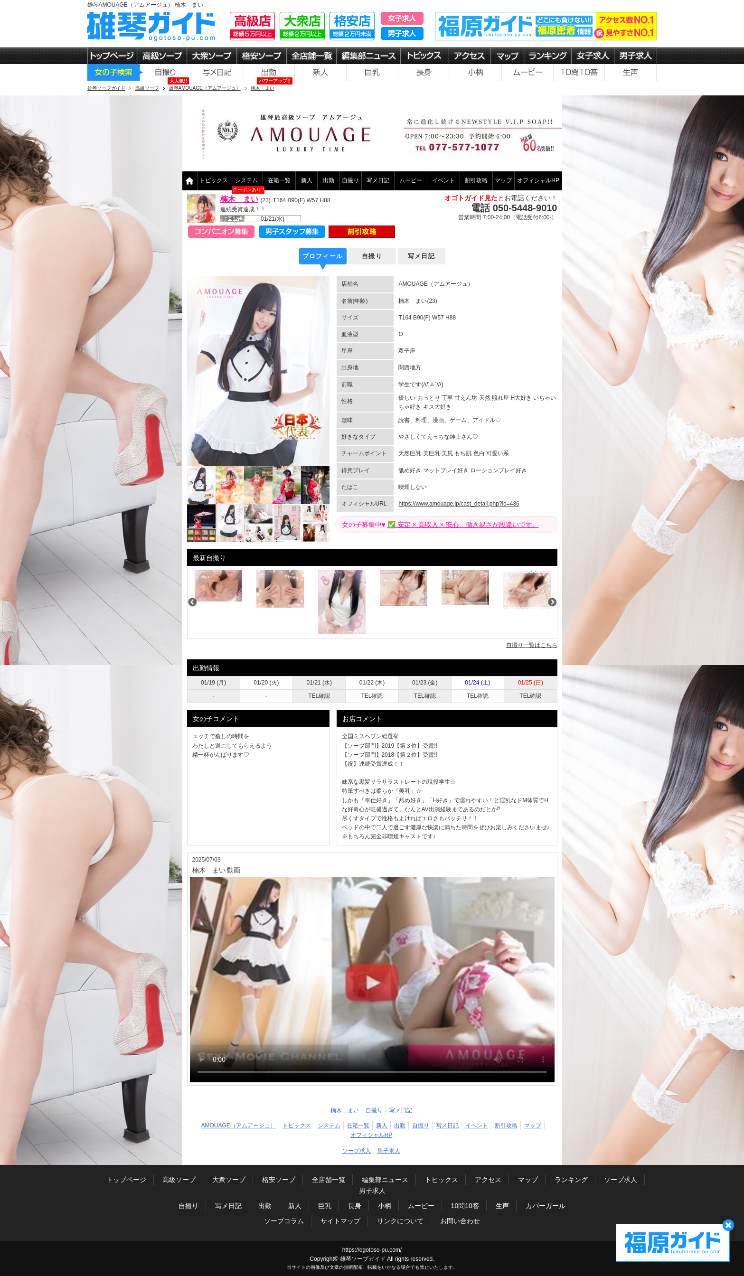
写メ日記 (378, 180)
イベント (443, 180)
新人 (306, 180)
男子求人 (388, 1150)
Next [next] (552, 602)
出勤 (328, 180)
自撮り (350, 180)
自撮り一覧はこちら (531, 645)
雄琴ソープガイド (363, 1259)
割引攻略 (476, 180)
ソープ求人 (356, 1150)
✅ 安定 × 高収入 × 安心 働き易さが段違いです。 (463, 524)
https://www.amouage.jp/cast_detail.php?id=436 (458, 503)
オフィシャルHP (538, 180)
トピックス (213, 180)
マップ (503, 180)
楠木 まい (239, 199)
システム (246, 180)
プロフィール (322, 256)
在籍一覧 (279, 180)
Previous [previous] (192, 602)
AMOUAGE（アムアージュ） (238, 1125)
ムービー (410, 180)
